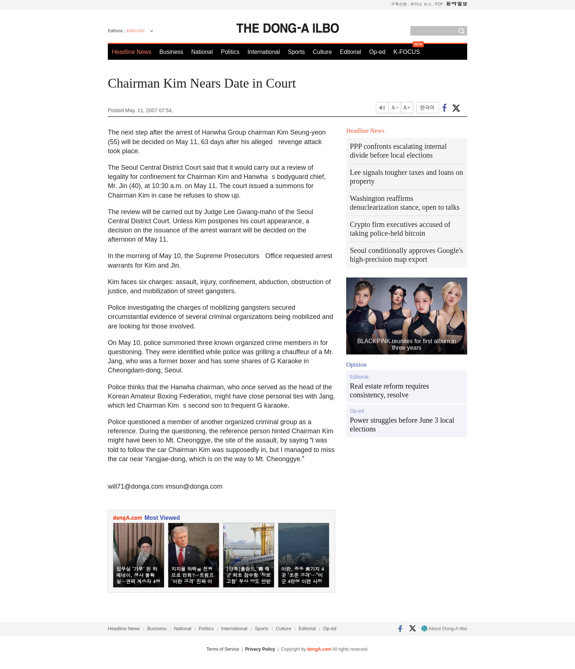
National (202, 52)
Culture (322, 52)
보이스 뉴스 (421, 4)
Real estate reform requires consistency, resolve (389, 390)
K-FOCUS (406, 52)
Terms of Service (222, 649)
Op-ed (377, 52)
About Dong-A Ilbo (444, 628)
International (264, 52)
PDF (439, 4)
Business (171, 52)
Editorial (350, 52)
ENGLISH (135, 31)
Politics (230, 52)
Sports (296, 52)
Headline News (131, 52)
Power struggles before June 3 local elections (402, 424)
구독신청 (399, 4)
